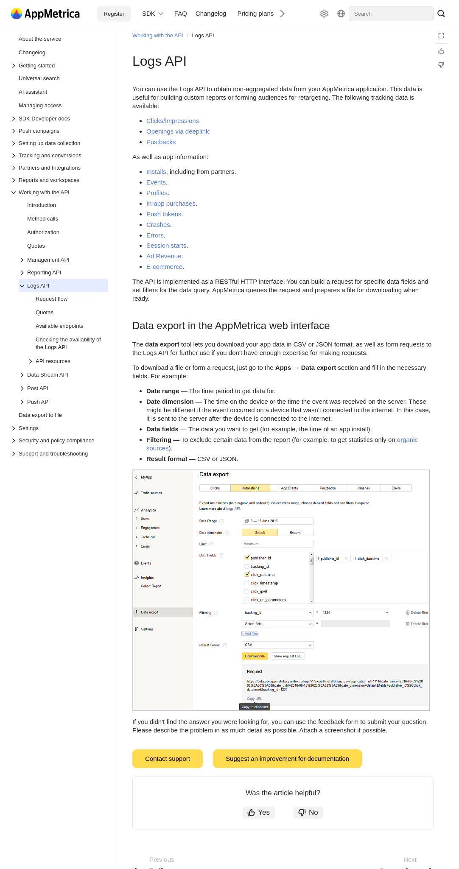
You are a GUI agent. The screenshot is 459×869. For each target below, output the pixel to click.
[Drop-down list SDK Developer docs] (59, 118)
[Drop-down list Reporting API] (63, 272)
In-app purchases (171, 203)
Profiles (157, 192)
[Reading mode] (441, 36)
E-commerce (164, 266)
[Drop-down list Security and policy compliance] (59, 440)
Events (156, 182)
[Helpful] (441, 51)
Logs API (203, 35)
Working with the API (157, 35)
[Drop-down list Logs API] (23, 286)
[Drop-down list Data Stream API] (23, 375)
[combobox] (391, 13)
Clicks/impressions (172, 120)
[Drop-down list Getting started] (59, 65)
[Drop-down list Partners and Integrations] (59, 168)
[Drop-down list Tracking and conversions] (59, 155)
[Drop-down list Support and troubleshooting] (14, 454)
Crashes (158, 224)
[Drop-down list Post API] (23, 388)
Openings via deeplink (177, 131)
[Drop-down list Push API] (23, 402)
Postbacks (161, 141)
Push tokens (164, 214)
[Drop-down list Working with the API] (59, 192)
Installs (156, 171)
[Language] (341, 13)
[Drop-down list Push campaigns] (59, 131)
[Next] (279, 13)
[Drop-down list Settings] (59, 428)
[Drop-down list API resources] (31, 361)
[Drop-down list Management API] (23, 260)
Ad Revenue (164, 256)
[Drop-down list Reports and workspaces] (59, 180)
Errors (155, 235)
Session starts (166, 245)
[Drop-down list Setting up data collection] (59, 143)
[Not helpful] (441, 65)
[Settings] (324, 13)
